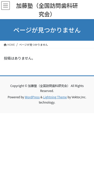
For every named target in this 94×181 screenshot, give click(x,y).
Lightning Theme (55, 97)
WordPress (32, 97)
